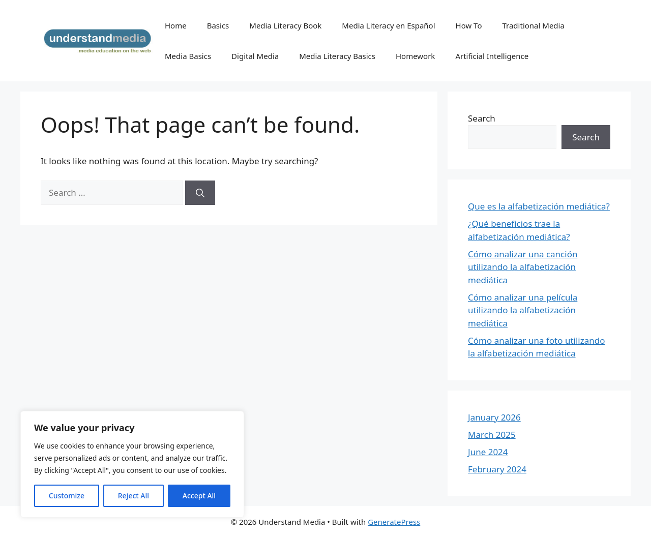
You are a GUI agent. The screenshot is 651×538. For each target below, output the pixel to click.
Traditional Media (533, 25)
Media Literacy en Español (388, 25)
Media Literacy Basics (337, 56)
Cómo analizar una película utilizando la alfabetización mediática (522, 310)
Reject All (133, 495)
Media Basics (188, 56)
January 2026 (494, 417)
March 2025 (492, 434)
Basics (218, 25)
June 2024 (488, 452)
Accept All (199, 495)
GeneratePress (394, 522)
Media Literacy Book (285, 25)
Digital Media (255, 56)
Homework (415, 56)
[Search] (200, 193)
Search (481, 118)
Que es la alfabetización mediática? (539, 206)
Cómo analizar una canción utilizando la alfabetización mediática (522, 267)
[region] (132, 464)
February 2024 (497, 469)
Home (176, 25)
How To (469, 25)
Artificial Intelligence (491, 56)
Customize (66, 495)
